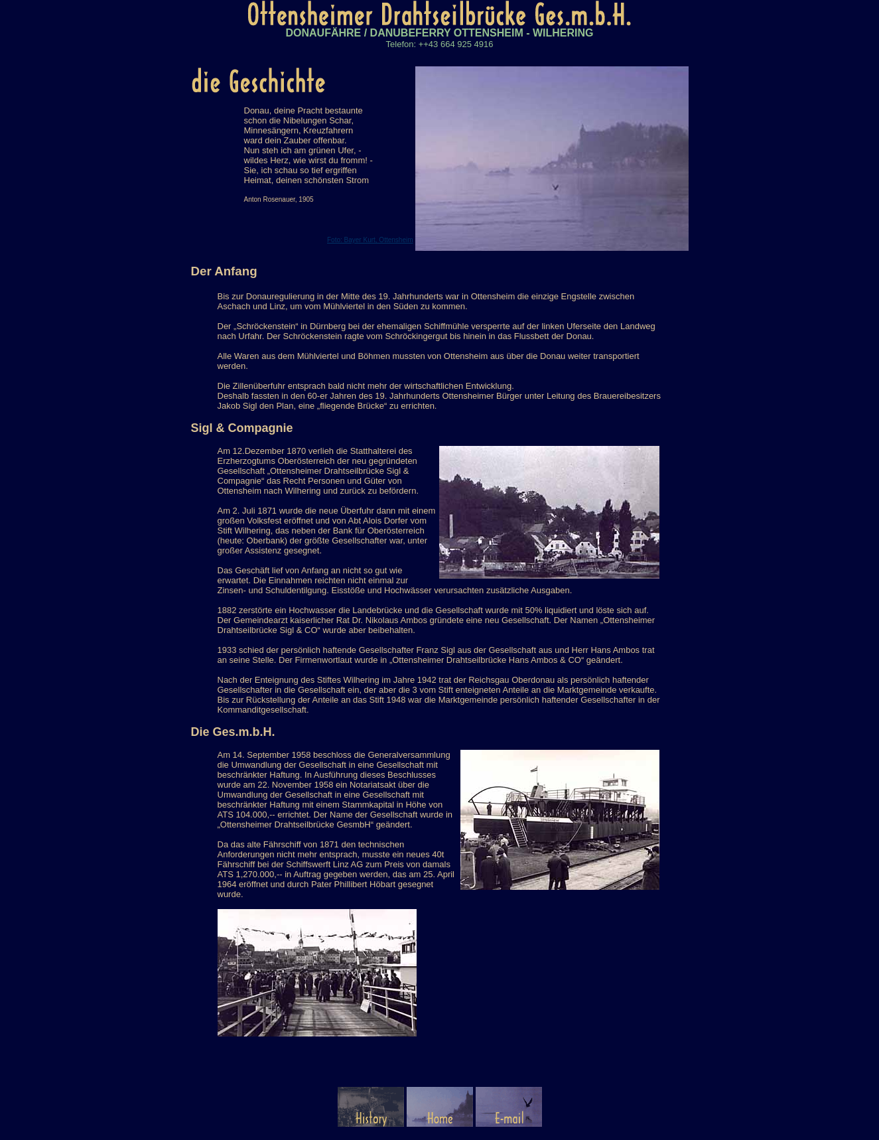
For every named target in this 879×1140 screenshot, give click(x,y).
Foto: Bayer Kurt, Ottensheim (370, 240)
